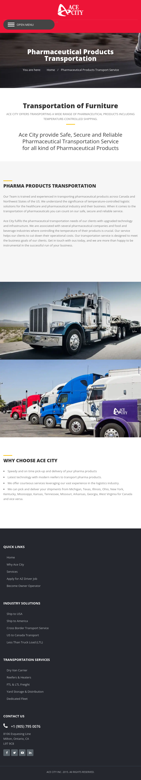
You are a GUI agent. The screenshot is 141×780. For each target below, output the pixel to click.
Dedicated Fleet (17, 699)
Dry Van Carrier (17, 670)
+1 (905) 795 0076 (22, 726)
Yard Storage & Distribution (25, 692)
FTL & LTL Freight (18, 684)
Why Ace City (15, 564)
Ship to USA (14, 614)
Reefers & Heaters (19, 677)
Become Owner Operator (24, 586)
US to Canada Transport (23, 635)
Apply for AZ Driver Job (22, 579)
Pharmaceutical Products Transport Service (90, 70)
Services (12, 572)
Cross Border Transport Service (28, 628)
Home (51, 70)
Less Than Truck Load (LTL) (25, 642)
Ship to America (17, 621)
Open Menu (25, 25)
